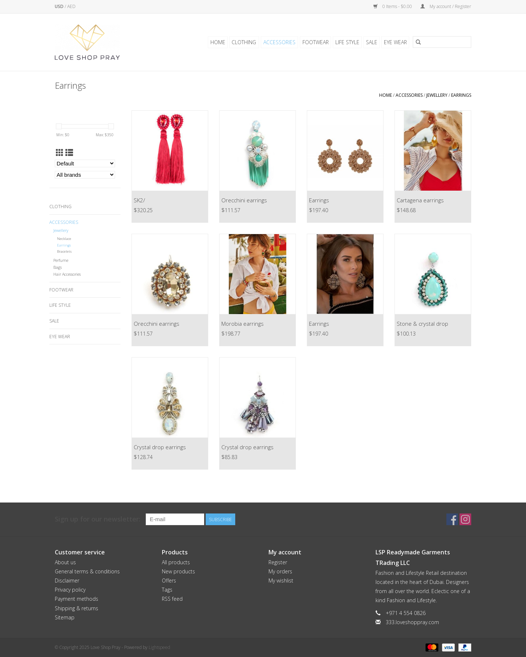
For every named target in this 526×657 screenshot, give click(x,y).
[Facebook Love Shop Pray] (452, 519)
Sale (372, 42)
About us (65, 562)
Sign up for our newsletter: (97, 519)
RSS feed (172, 598)
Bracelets (64, 251)
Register (277, 562)
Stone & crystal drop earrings (422, 324)
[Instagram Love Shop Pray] (465, 519)
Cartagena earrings (420, 200)
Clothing (247, 42)
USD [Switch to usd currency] (60, 6)
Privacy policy (70, 589)
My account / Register (445, 6)
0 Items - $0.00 (393, 6)
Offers (169, 580)
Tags (167, 589)
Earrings (461, 95)
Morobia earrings (242, 323)
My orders (280, 571)
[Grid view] (60, 153)
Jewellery (436, 95)
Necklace (64, 238)
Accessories (281, 42)
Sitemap (65, 617)
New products (178, 571)
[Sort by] (85, 163)
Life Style (348, 42)
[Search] (442, 42)
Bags (57, 267)
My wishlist (280, 580)
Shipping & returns (76, 608)
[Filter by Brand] (85, 175)
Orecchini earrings (244, 200)
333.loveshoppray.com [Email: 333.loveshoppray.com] (412, 622)
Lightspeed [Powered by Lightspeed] (159, 647)
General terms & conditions (87, 571)
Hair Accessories (67, 274)
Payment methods (76, 598)
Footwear (317, 42)
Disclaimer (67, 580)
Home (220, 42)
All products (176, 562)
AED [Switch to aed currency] (71, 6)
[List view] (69, 153)
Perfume (60, 260)
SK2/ (139, 200)
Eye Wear (395, 42)
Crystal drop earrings (160, 447)
